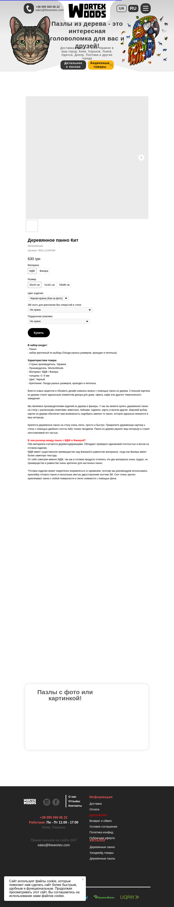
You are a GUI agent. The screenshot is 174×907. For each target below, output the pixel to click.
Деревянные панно (102, 847)
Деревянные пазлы (102, 858)
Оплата (94, 809)
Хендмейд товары (102, 852)
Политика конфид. (102, 832)
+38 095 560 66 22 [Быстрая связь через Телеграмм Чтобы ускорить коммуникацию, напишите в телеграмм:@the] (48, 6)
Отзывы (74, 801)
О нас (72, 796)
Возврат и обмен (101, 820)
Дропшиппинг (99, 815)
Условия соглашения (103, 826)
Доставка (96, 803)
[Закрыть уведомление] (83, 879)
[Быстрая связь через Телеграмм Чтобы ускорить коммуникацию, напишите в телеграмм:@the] (29, 8)
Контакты (75, 805)
